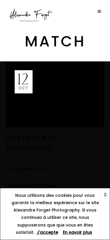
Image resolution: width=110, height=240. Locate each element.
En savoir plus (77, 232)
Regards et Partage (32, 185)
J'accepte (47, 232)
